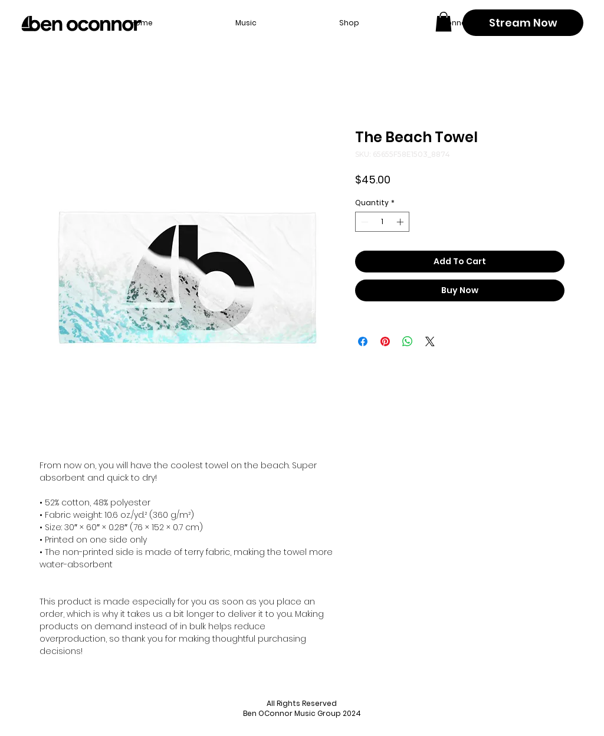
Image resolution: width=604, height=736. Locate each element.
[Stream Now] (522, 22)
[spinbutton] (382, 221)
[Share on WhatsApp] (408, 341)
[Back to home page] (81, 23)
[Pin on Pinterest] (385, 341)
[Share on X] (430, 341)
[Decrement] (363, 221)
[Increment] (401, 221)
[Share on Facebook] (363, 341)
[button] (443, 21)
